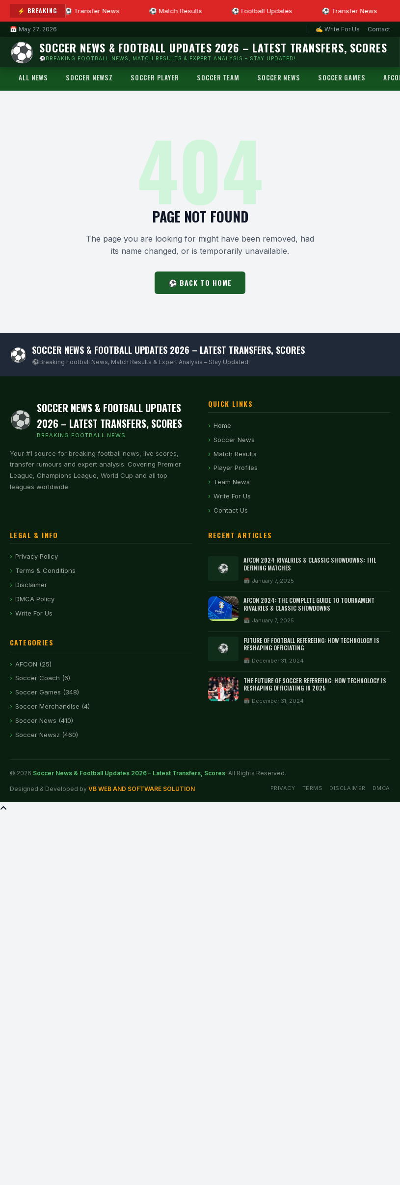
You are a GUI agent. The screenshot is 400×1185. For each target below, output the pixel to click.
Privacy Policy (36, 556)
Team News (231, 482)
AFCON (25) (33, 664)
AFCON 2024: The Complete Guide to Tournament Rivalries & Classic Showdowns (308, 604)
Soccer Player (155, 77)
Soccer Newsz (89, 77)
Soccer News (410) (44, 720)
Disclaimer (31, 585)
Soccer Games (342, 77)
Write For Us (232, 496)
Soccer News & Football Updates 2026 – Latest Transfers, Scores (129, 773)
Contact (379, 29)
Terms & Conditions (45, 570)
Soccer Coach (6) (42, 678)
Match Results (235, 454)
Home (222, 425)
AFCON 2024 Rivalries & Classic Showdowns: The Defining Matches (309, 564)
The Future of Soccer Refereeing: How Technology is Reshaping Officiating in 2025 (314, 684)
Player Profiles (235, 467)
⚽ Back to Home (200, 282)
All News (33, 77)
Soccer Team (218, 77)
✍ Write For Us (338, 29)
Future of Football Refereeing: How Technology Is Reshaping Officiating (311, 644)
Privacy (282, 788)
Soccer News (278, 77)
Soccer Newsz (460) (46, 735)
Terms (312, 788)
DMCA (381, 788)
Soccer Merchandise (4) (52, 706)
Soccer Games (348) (47, 692)
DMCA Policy (34, 599)
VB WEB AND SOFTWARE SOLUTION (141, 788)
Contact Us (230, 510)
